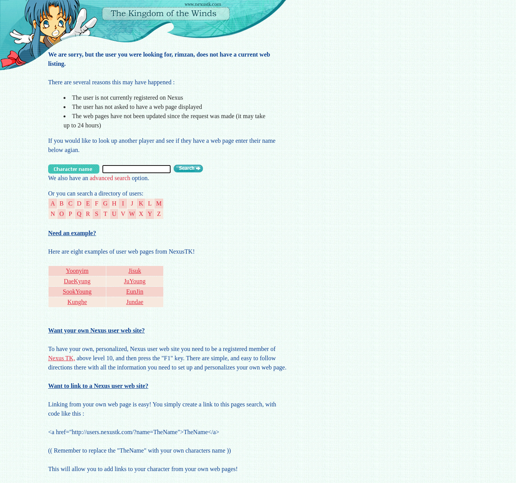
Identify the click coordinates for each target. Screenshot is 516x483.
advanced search (110, 178)
